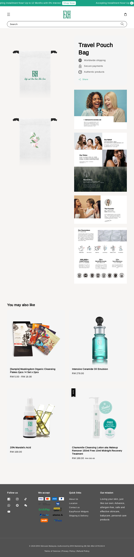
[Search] (122, 24)
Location (73, 503)
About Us (73, 499)
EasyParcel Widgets (79, 511)
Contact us (74, 507)
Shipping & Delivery (78, 515)
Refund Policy (83, 551)
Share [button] (83, 79)
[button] (8, 14)
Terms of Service (52, 551)
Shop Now (70, 3)
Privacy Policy (68, 551)
